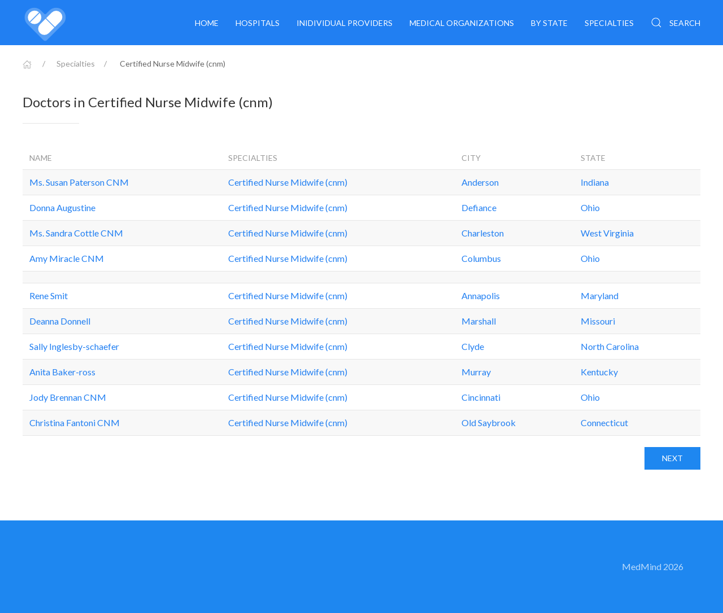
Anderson (480, 182)
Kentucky (599, 371)
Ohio (590, 207)
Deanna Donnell (59, 321)
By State (549, 23)
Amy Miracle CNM (66, 258)
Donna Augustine (62, 207)
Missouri (598, 321)
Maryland (600, 295)
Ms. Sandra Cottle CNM (76, 232)
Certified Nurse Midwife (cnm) (287, 182)
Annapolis (480, 295)
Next (672, 458)
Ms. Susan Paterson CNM (79, 182)
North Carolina (610, 346)
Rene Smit (48, 295)
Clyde (472, 346)
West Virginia (607, 232)
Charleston (482, 232)
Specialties (609, 23)
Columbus (481, 258)
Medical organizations (462, 23)
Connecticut (604, 422)
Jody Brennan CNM (67, 397)
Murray (476, 371)
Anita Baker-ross (62, 371)
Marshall (478, 321)
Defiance (478, 207)
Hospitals (258, 23)
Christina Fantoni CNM (74, 422)
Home (207, 23)
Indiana (595, 182)
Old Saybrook (488, 422)
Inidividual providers (345, 23)
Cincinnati (480, 397)
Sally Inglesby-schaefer (74, 346)
